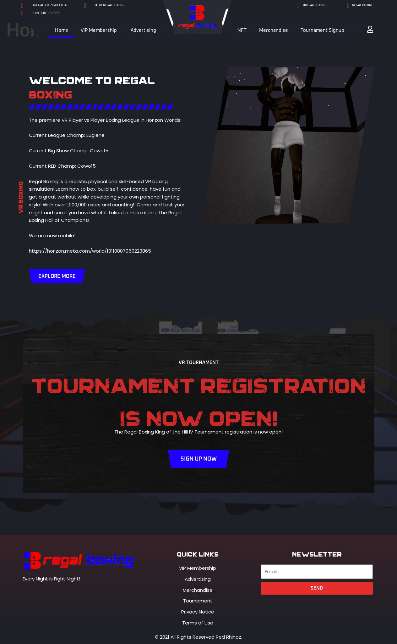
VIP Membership (99, 30)
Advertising (143, 30)
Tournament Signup (322, 30)
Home (61, 30)
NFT (242, 30)
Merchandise (273, 30)
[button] (370, 29)
